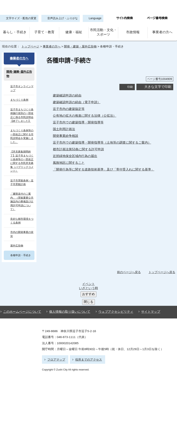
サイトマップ (144, 274)
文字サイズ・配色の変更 (20, 18)
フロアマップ (55, 320)
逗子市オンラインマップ (21, 86)
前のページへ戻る (130, 262)
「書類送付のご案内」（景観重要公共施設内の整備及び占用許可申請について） (21, 194)
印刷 (130, 84)
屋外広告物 (16, 236)
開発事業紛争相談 (65, 133)
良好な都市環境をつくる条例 (21, 211)
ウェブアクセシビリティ (112, 274)
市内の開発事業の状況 (21, 224)
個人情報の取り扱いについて (68, 274)
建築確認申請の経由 (67, 93)
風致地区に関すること (68, 160)
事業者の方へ (162, 31)
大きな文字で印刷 (157, 84)
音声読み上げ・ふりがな (59, 18)
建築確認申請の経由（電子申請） (75, 99)
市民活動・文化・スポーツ (103, 31)
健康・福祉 (73, 31)
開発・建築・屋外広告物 (79, 44)
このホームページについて (21, 274)
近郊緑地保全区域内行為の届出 (75, 153)
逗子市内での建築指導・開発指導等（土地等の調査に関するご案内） (99, 140)
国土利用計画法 (64, 126)
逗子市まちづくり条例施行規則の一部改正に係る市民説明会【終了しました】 (21, 113)
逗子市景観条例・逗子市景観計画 (21, 176)
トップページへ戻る (162, 262)
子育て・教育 (44, 31)
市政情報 (133, 31)
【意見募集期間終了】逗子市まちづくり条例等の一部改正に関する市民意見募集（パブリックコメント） (21, 157)
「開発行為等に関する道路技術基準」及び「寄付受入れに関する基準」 (100, 167)
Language (92, 18)
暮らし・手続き (15, 31)
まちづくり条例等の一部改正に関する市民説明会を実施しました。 (21, 134)
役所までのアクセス (87, 320)
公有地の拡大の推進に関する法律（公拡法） (83, 113)
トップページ (28, 44)
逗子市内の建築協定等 (69, 106)
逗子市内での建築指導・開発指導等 (77, 120)
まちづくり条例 (18, 97)
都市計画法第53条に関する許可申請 (79, 147)
